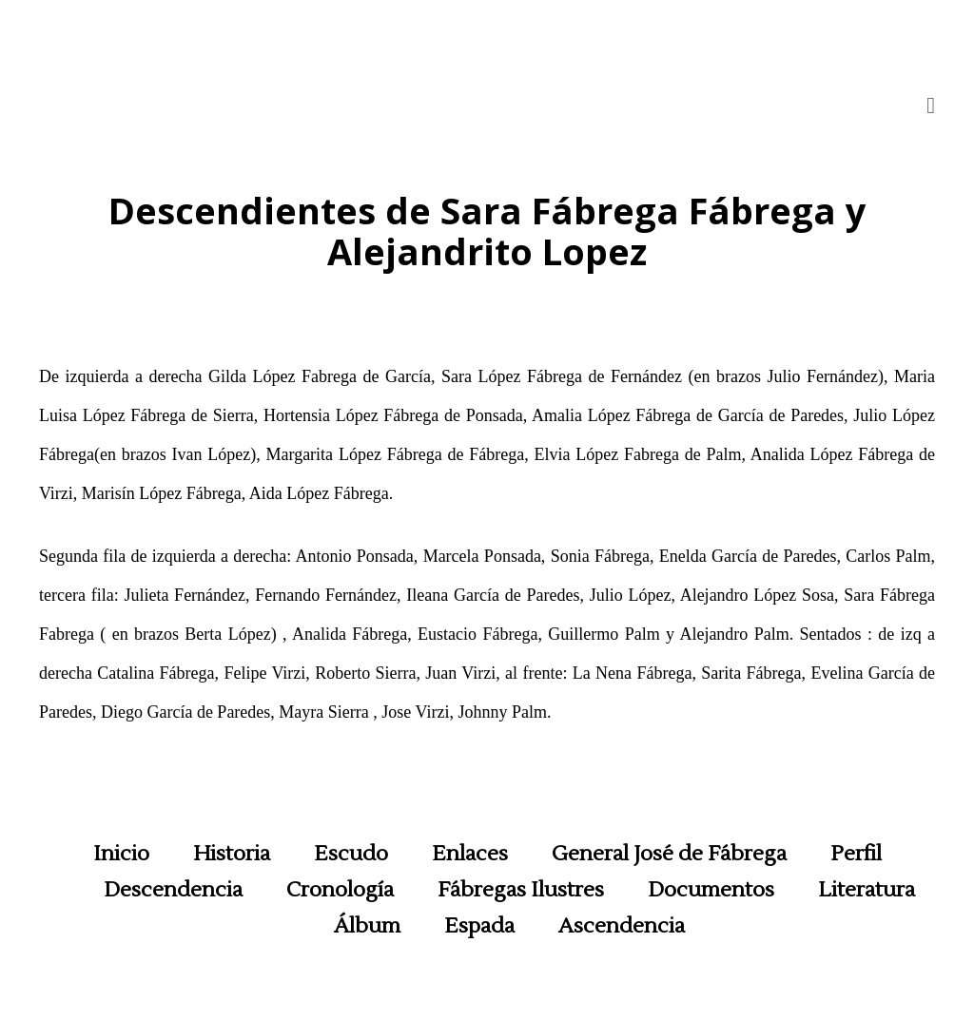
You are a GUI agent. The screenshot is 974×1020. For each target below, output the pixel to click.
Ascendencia (621, 926)
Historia (231, 853)
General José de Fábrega (669, 853)
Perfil (856, 853)
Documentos (711, 889)
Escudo (351, 853)
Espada (479, 926)
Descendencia (173, 889)
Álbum (367, 926)
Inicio (121, 853)
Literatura (866, 889)
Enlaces (470, 853)
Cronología (340, 889)
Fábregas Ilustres (521, 889)
